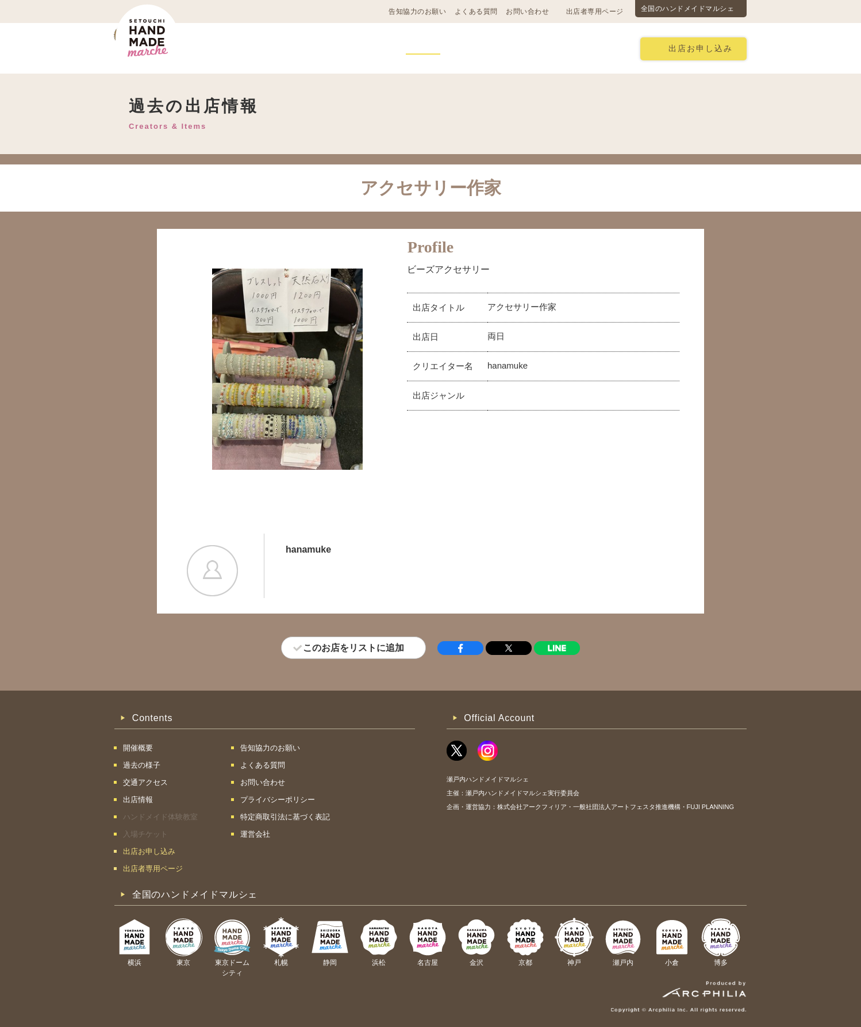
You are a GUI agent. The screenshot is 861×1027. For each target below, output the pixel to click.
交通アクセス (295, 48)
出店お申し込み (700, 48)
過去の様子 (363, 48)
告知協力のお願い (417, 11)
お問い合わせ (527, 11)
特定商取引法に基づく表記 (285, 817)
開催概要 (231, 48)
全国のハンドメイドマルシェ (688, 9)
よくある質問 (476, 11)
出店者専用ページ (595, 11)
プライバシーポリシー (277, 799)
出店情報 (423, 48)
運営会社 (255, 834)
